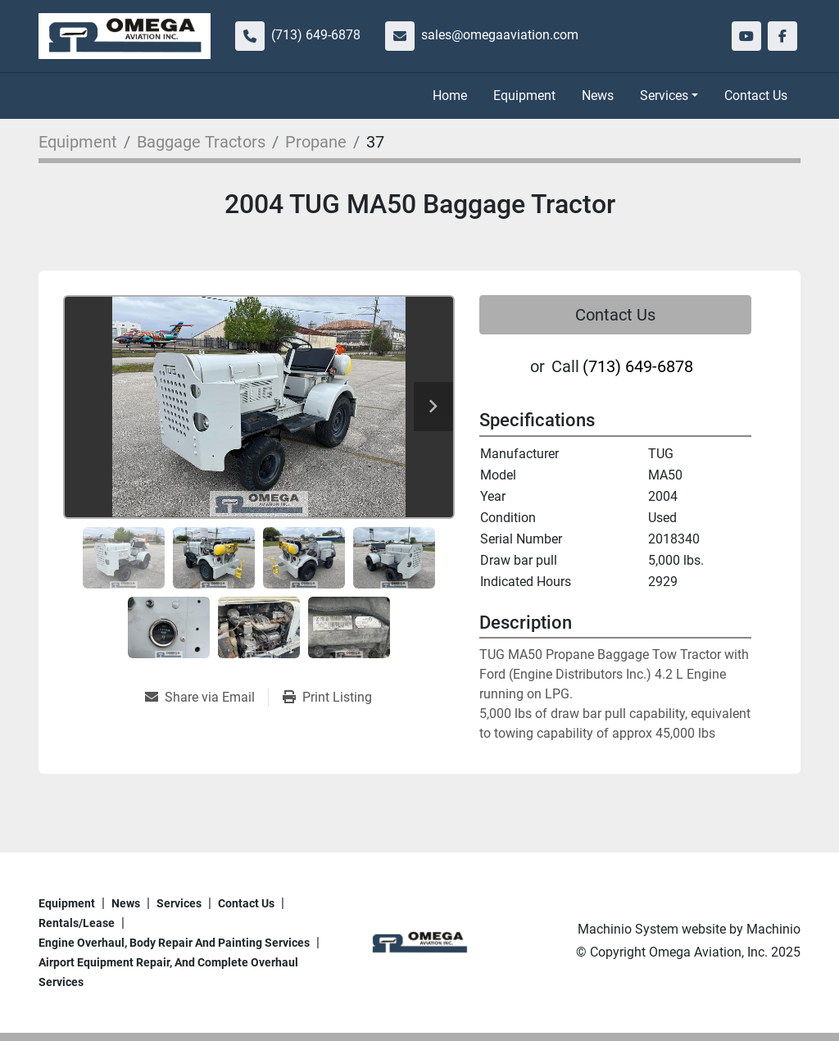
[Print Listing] (327, 697)
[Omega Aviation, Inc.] (419, 941)
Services (664, 95)
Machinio (773, 929)
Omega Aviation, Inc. (708, 952)
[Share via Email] (206, 697)
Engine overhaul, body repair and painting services (174, 942)
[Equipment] (78, 142)
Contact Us (755, 95)
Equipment (524, 95)
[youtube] (746, 36)
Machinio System (628, 929)
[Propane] (316, 142)
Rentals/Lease (77, 923)
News (598, 95)
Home (450, 95)
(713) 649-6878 (316, 35)
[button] (669, 96)
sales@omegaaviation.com (499, 35)
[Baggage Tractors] (201, 142)
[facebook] (782, 36)
